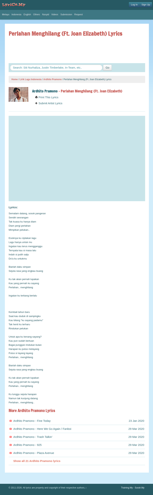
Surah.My (139, 487)
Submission (66, 14)
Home (14, 79)
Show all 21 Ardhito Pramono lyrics (36, 460)
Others (36, 14)
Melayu (5, 14)
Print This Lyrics (46, 97)
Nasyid (45, 14)
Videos (54, 14)
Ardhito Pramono (52, 79)
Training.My (127, 487)
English (27, 14)
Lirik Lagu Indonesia (30, 79)
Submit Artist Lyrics (48, 103)
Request (78, 14)
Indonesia (16, 14)
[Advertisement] (77, 49)
